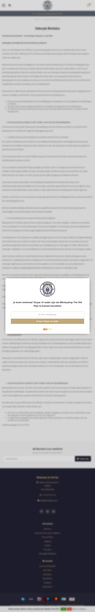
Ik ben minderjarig (47, 314)
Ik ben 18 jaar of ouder (47, 321)
